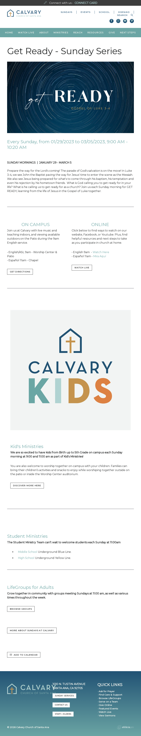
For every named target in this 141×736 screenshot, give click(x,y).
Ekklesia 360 (125, 727)
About (43, 32)
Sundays (67, 12)
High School (26, 558)
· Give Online (104, 705)
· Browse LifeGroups (109, 698)
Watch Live (26, 32)
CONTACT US (61, 705)
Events (85, 12)
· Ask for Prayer (106, 691)
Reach (77, 32)
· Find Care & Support (109, 694)
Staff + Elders (63, 714)
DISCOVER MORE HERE (27, 485)
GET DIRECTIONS (20, 271)
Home (9, 32)
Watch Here (101, 252)
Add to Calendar (24, 655)
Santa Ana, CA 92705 (68, 688)
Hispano (124, 12)
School (104, 12)
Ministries (61, 32)
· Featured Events (107, 708)
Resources (95, 32)
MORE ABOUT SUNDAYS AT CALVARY (32, 630)
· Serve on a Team (107, 701)
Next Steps (128, 32)
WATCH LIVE (81, 267)
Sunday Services (64, 696)
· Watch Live (104, 712)
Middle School (27, 551)
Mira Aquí (99, 256)
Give (112, 32)
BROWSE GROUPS (21, 609)
